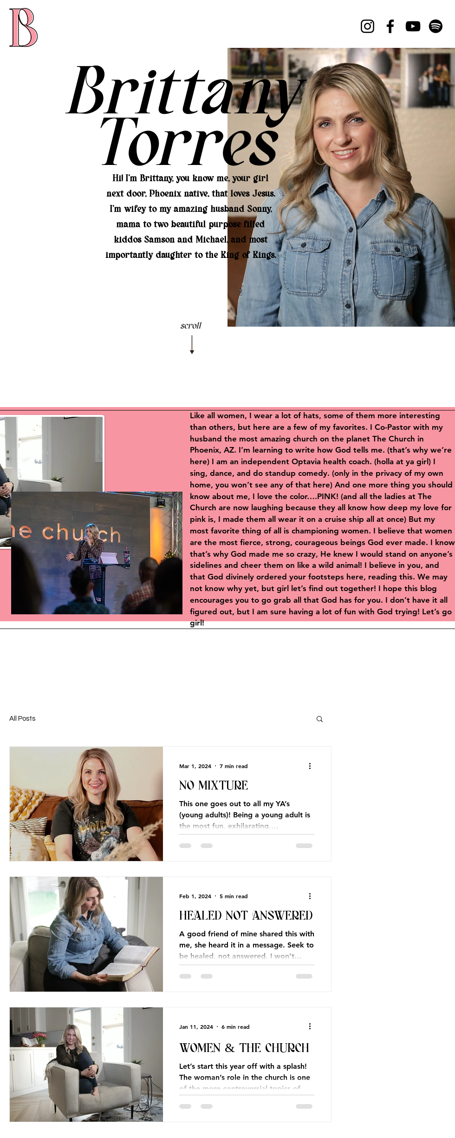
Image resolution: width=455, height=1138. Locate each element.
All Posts (22, 718)
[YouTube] (413, 26)
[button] (319, 719)
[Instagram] (367, 26)
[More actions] (312, 765)
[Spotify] (436, 26)
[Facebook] (390, 26)
